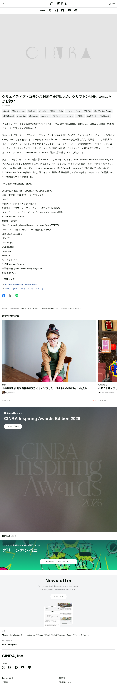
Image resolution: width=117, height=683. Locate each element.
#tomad (6, 111)
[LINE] (75, 10)
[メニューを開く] (114, 4)
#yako (61, 111)
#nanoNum (45, 116)
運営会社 (62, 678)
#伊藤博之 (80, 116)
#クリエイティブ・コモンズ (63, 116)
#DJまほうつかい (18, 111)
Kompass (12, 644)
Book (47, 635)
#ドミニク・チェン (73, 111)
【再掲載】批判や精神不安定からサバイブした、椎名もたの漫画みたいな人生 (44, 388)
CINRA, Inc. (13, 656)
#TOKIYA (87, 111)
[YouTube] (69, 11)
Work (69, 635)
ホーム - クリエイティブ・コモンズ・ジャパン (26, 288)
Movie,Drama (29, 635)
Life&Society (14, 309)
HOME (4, 309)
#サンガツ (42, 111)
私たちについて (7, 678)
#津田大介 (32, 111)
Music (5, 635)
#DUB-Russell (8, 116)
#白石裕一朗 (91, 116)
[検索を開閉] (110, 4)
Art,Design (15, 635)
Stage (40, 635)
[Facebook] (62, 10)
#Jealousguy (33, 116)
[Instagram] (56, 10)
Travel (77, 635)
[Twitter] (49, 10)
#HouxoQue (21, 116)
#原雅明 (53, 111)
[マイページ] (3, 4)
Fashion (86, 635)
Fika (4, 644)
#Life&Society (105, 116)
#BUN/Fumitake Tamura (102, 111)
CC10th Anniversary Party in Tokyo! (21, 285)
